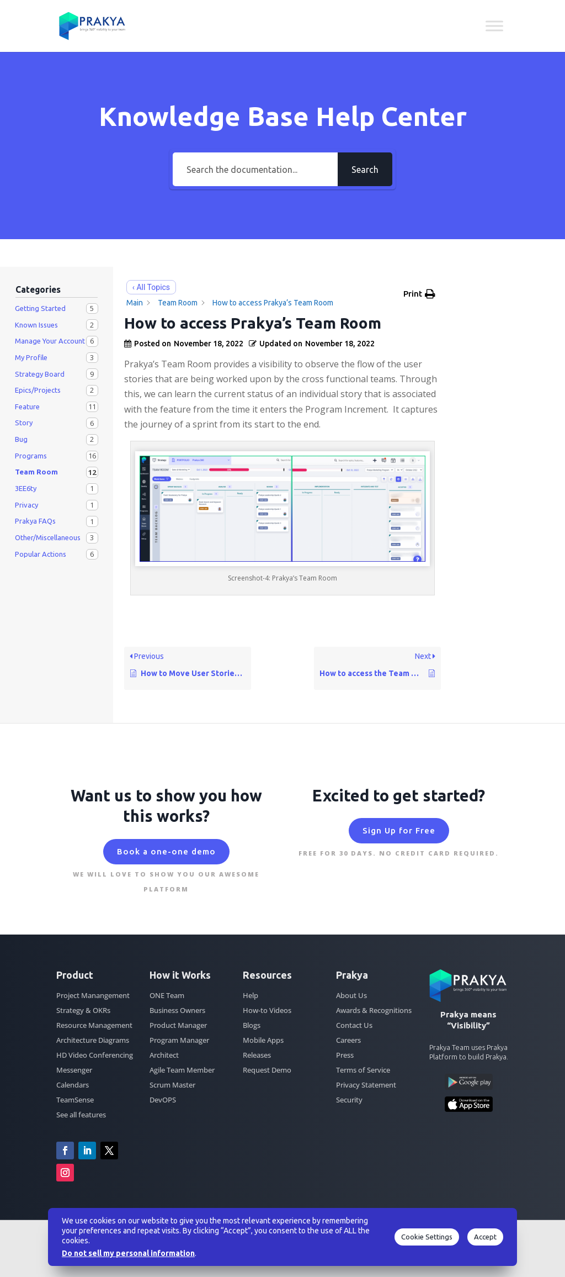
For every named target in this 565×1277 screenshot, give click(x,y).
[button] (419, 293)
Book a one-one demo (166, 851)
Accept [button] (485, 1237)
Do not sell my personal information (128, 1253)
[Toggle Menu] (494, 25)
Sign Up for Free (399, 830)
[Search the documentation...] (255, 169)
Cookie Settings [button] (426, 1237)
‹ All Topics (151, 287)
